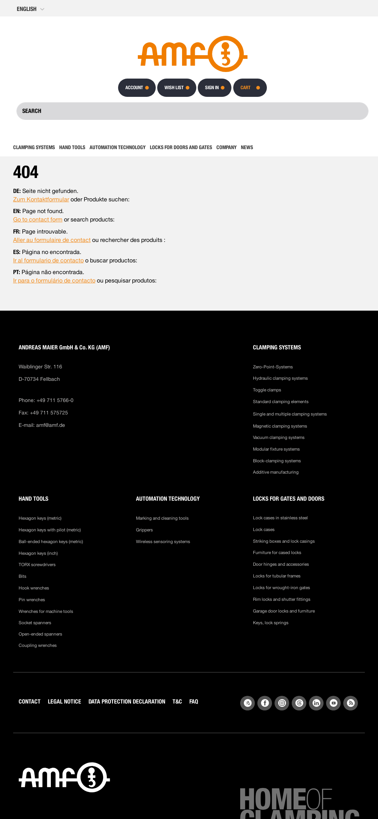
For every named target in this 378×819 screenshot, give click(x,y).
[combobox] (192, 111)
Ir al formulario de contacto (48, 260)
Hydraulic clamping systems (280, 378)
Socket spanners (35, 622)
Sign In (212, 87)
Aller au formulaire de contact (52, 239)
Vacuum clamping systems (279, 437)
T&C (177, 701)
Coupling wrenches (38, 645)
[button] (31, 9)
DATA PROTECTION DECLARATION (126, 701)
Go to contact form (38, 219)
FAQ (193, 701)
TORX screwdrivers (37, 564)
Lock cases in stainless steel (280, 517)
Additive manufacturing (276, 472)
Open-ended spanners (40, 634)
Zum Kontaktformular (41, 199)
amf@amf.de (50, 425)
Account (134, 87)
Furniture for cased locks (277, 552)
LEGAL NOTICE (64, 701)
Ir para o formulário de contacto (54, 280)
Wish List (174, 87)
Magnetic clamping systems (280, 426)
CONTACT (30, 701)
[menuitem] (35, 147)
